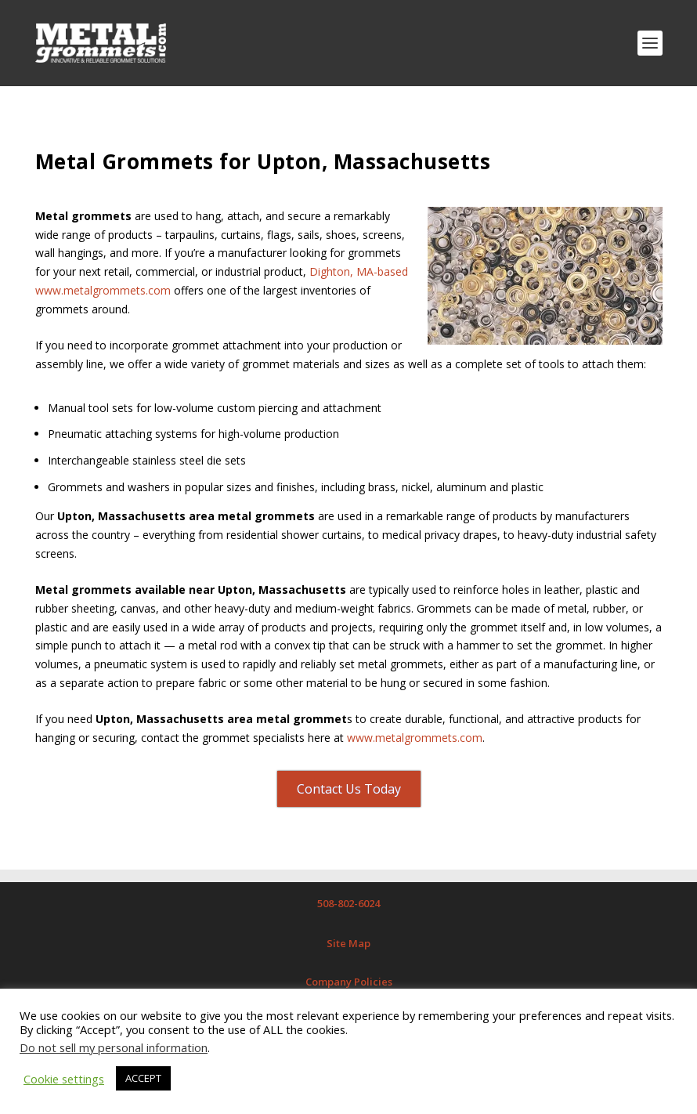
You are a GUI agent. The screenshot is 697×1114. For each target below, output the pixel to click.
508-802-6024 (348, 903)
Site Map (348, 943)
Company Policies (348, 982)
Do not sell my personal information (114, 1047)
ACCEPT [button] (143, 1078)
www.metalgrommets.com (414, 737)
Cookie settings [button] (63, 1079)
